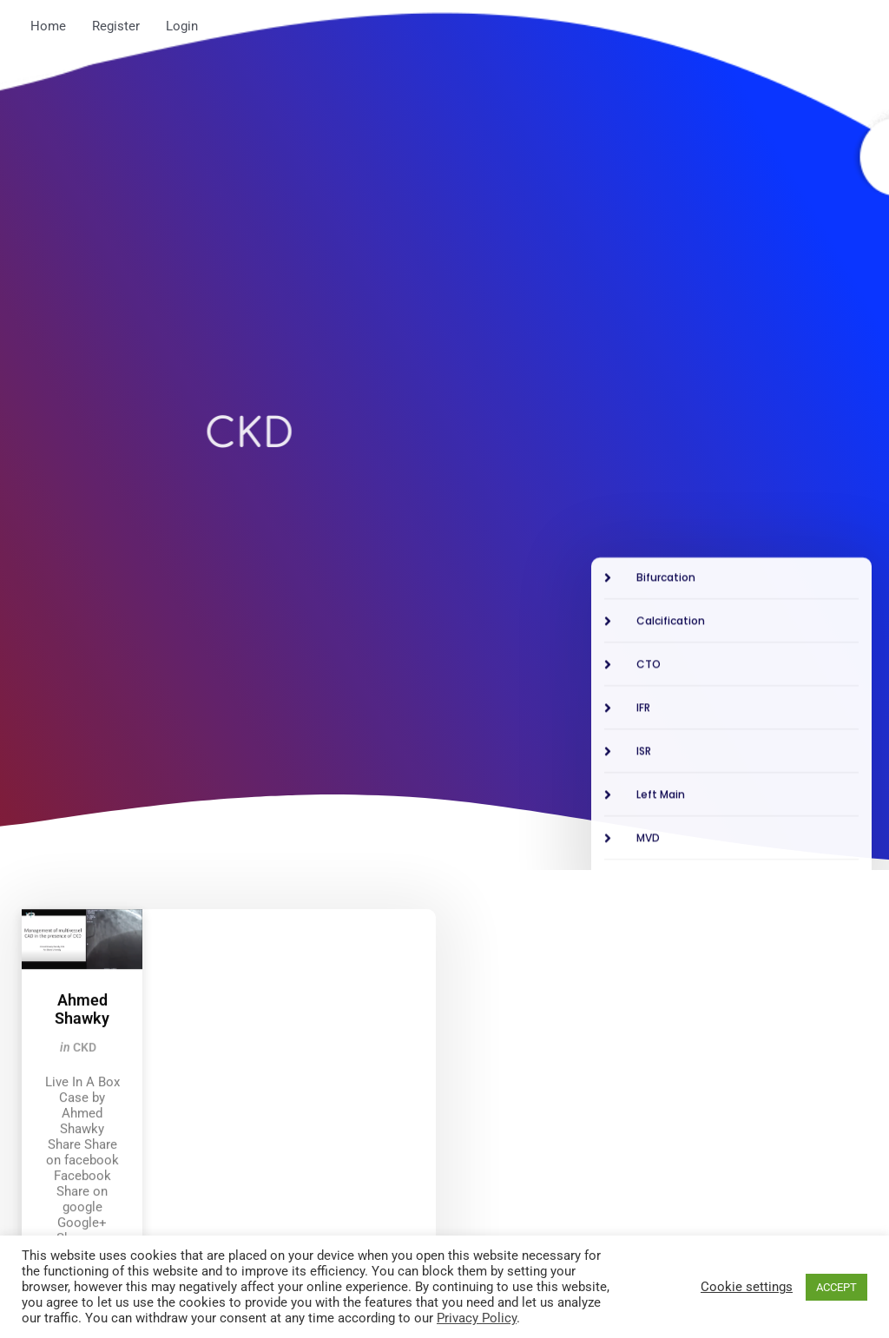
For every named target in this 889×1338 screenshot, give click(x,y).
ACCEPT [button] (836, 1287)
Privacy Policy (477, 1318)
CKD (84, 1193)
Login (182, 26)
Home (48, 26)
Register (116, 26)
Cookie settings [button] (747, 1287)
